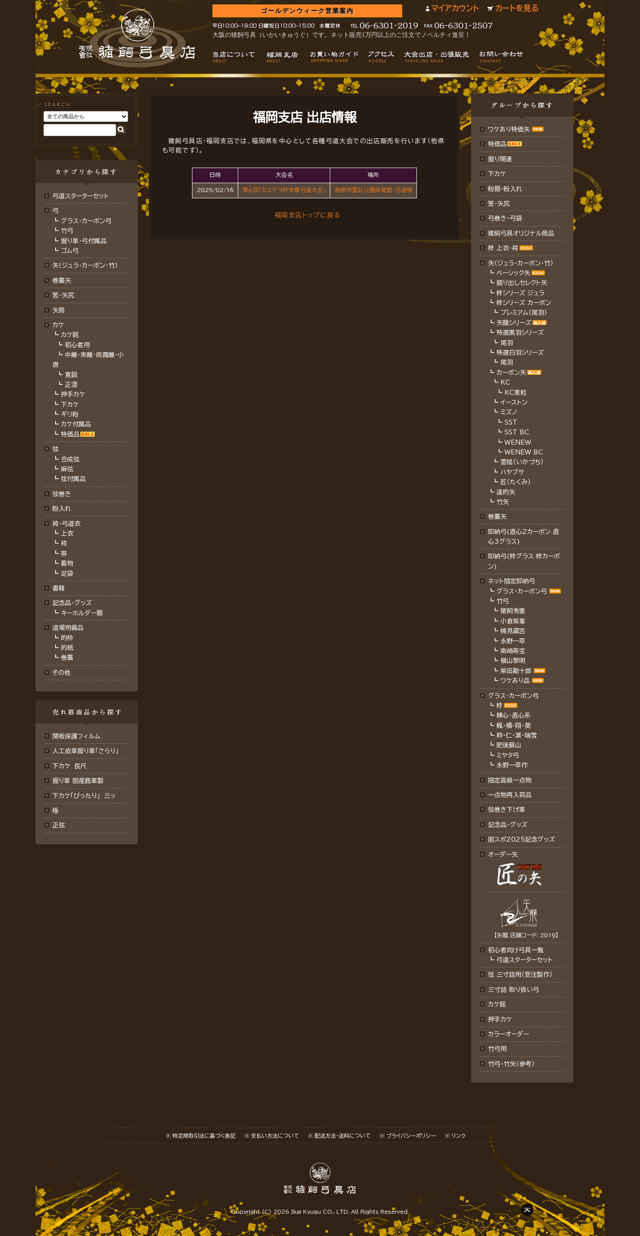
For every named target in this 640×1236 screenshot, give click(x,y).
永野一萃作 (512, 765)
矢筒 (58, 310)
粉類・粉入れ (505, 189)
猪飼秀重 (512, 611)
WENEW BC (523, 452)
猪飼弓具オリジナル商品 (521, 233)
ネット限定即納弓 (511, 581)
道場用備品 (68, 628)
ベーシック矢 (513, 273)
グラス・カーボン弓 (86, 221)
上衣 (67, 533)
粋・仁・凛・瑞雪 (516, 735)
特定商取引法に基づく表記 (204, 1135)
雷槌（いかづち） (522, 462)
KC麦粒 (515, 392)
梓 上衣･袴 (503, 248)
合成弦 (70, 459)
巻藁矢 (61, 280)
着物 (67, 563)
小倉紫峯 (512, 621)
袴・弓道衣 (66, 524)
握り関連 (500, 159)
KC (505, 382)
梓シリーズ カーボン (523, 303)
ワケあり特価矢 (509, 129)
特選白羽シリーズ (520, 352)
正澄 (71, 384)
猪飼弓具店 (137, 38)
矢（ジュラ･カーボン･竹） (85, 265)
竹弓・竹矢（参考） (511, 1064)
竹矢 (502, 502)
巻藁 (67, 657)
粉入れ (61, 509)
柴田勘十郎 (516, 671)
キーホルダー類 (82, 613)
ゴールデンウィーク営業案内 (307, 11)
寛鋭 (71, 375)
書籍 (58, 588)
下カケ (70, 404)
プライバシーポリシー (411, 1135)
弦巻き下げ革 (506, 810)
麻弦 (67, 469)
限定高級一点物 (510, 780)
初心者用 (77, 345)
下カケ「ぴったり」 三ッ (84, 796)
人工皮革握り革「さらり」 (85, 751)
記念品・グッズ (72, 603)
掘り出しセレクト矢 (521, 283)
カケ (58, 325)
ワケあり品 (515, 681)
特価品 (70, 434)
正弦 (58, 825)
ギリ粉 (70, 414)
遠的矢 (505, 492)
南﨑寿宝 (512, 651)
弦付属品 (73, 479)
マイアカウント (455, 8)
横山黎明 (512, 661)
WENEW (517, 442)
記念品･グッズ (508, 825)
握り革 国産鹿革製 (78, 781)
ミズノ (508, 412)
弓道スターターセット (80, 196)
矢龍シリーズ (514, 323)
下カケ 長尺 (69, 766)
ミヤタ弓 (507, 755)
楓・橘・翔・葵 (513, 725)
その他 (61, 673)
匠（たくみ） (515, 482)
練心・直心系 (513, 715)
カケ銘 (70, 335)
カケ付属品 (76, 424)
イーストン (514, 402)
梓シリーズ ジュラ (520, 293)
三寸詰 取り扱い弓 (513, 990)
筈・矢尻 (499, 204)
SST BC (516, 432)
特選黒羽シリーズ (520, 332)
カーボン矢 (511, 372)
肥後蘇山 (508, 745)
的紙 (67, 648)
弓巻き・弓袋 (505, 218)
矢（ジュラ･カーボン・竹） (520, 263)
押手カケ (73, 394)
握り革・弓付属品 (84, 241)
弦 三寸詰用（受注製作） (520, 974)
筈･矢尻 (63, 295)
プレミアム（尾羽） (523, 312)
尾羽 (506, 343)
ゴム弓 (70, 251)
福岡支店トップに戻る (307, 215)
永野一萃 (512, 641)
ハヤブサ (512, 472)
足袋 (67, 573)
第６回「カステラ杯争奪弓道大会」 (284, 190)
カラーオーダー (508, 1034)
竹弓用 (497, 1049)
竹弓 (67, 231)
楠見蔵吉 (512, 631)
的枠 (67, 638)
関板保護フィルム (76, 736)
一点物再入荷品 (510, 795)
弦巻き (61, 494)
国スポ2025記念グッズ (521, 839)
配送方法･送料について (343, 1135)
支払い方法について (275, 1135)
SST (510, 422)
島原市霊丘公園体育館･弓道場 (373, 190)
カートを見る (517, 8)
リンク (458, 1135)
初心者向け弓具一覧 (516, 950)
